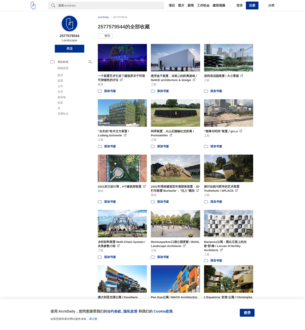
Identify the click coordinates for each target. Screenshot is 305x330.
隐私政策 (130, 311)
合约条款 (114, 311)
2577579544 (69, 36)
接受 (247, 313)
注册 (252, 5)
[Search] (111, 5)
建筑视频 (219, 5)
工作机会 (203, 5)
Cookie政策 (163, 311)
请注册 (93, 318)
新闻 (191, 5)
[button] (105, 36)
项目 (172, 5)
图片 (181, 5)
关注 (69, 48)
